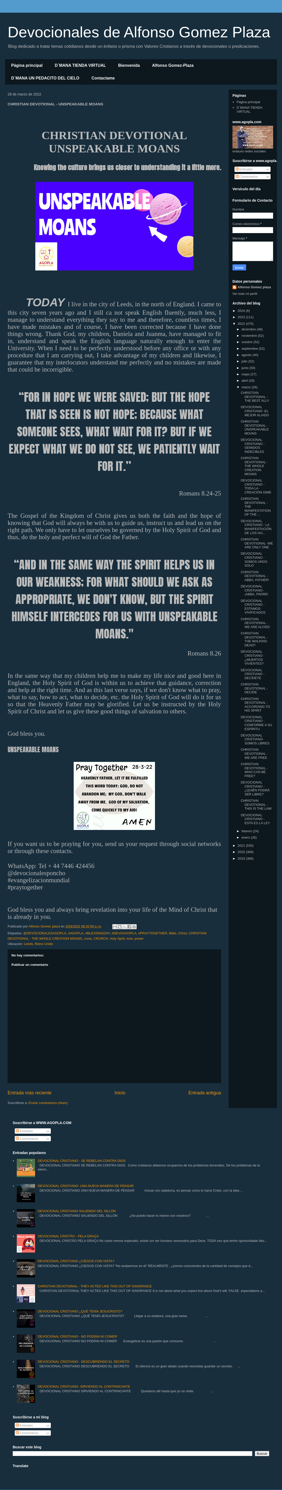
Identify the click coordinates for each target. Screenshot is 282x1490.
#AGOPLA (76, 933)
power (139, 938)
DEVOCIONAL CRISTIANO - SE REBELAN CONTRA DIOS (82, 1161)
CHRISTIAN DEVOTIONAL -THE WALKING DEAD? (254, 639)
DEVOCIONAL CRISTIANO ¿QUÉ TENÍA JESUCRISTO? (80, 1311)
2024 (242, 311)
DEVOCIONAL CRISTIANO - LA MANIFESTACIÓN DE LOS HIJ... (256, 527)
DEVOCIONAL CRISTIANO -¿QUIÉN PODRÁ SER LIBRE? (255, 788)
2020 (242, 852)
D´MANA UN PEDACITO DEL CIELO (45, 78)
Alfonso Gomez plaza (254, 287)
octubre (248, 342)
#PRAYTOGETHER (152, 933)
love (130, 938)
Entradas (244, 169)
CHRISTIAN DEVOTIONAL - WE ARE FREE (254, 753)
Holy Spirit (117, 938)
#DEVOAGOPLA (124, 933)
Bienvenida (129, 65)
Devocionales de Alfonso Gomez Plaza (139, 32)
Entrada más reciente (30, 1092)
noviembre (250, 336)
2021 (242, 845)
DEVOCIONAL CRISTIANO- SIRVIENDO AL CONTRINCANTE (84, 1386)
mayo (246, 374)
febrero (247, 831)
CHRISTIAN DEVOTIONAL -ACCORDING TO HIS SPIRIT (255, 705)
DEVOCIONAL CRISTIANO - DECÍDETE (252, 674)
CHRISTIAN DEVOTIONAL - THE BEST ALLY (255, 397)
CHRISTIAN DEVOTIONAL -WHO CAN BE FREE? (254, 770)
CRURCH (101, 938)
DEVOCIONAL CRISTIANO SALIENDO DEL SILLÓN (77, 1211)
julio (245, 361)
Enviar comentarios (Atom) (48, 1103)
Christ (182, 933)
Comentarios (247, 177)
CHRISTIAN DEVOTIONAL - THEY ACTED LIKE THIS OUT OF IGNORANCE (95, 1286)
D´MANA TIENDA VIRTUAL (80, 65)
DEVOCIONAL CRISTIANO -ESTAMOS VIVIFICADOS (253, 607)
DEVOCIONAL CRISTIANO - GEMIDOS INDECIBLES (252, 446)
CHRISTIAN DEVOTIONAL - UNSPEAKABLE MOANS (255, 427)
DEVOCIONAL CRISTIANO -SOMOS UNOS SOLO (254, 559)
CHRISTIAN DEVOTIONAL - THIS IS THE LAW (256, 804)
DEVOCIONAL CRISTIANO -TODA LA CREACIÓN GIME (256, 486)
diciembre (249, 329)
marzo (247, 387)
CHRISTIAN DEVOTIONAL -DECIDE (254, 688)
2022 (242, 324)
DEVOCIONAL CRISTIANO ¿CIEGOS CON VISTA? (76, 1261)
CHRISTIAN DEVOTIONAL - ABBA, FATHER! (255, 576)
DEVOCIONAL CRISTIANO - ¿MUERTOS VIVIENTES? (252, 657)
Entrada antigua (205, 1092)
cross (88, 938)
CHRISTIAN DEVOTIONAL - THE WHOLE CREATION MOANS (254, 466)
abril (245, 380)
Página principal (27, 65)
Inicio (120, 1092)
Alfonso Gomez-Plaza (173, 65)
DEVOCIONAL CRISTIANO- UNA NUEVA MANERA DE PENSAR (86, 1186)
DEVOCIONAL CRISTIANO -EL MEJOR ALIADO (255, 411)
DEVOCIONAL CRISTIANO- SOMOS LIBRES (255, 739)
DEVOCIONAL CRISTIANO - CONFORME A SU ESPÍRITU (256, 723)
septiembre (250, 348)
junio (245, 368)
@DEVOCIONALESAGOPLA (44, 933)
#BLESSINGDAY (97, 933)
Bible (172, 933)
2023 (242, 317)
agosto (247, 355)
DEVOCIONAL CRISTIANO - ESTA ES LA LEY (255, 819)
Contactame (103, 78)
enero (246, 837)
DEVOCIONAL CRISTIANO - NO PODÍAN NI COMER (77, 1336)
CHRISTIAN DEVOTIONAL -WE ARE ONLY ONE (257, 543)
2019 (242, 858)
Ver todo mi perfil (244, 294)
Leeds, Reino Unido (38, 944)
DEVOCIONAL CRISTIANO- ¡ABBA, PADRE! (254, 590)
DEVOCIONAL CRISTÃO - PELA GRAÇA (68, 1236)
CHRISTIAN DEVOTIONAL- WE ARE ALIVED (255, 623)
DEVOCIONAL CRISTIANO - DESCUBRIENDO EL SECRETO (83, 1362)
